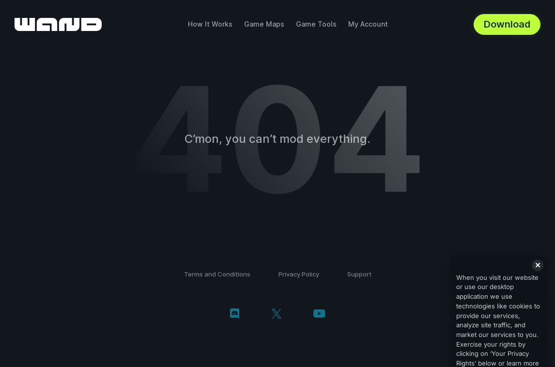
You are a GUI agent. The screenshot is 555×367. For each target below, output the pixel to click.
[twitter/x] (276, 314)
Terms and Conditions (217, 274)
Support (359, 274)
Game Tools (316, 24)
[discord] (234, 314)
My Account (368, 24)
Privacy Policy (298, 274)
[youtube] (319, 314)
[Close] (537, 275)
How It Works (210, 24)
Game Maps (264, 24)
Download (507, 24)
